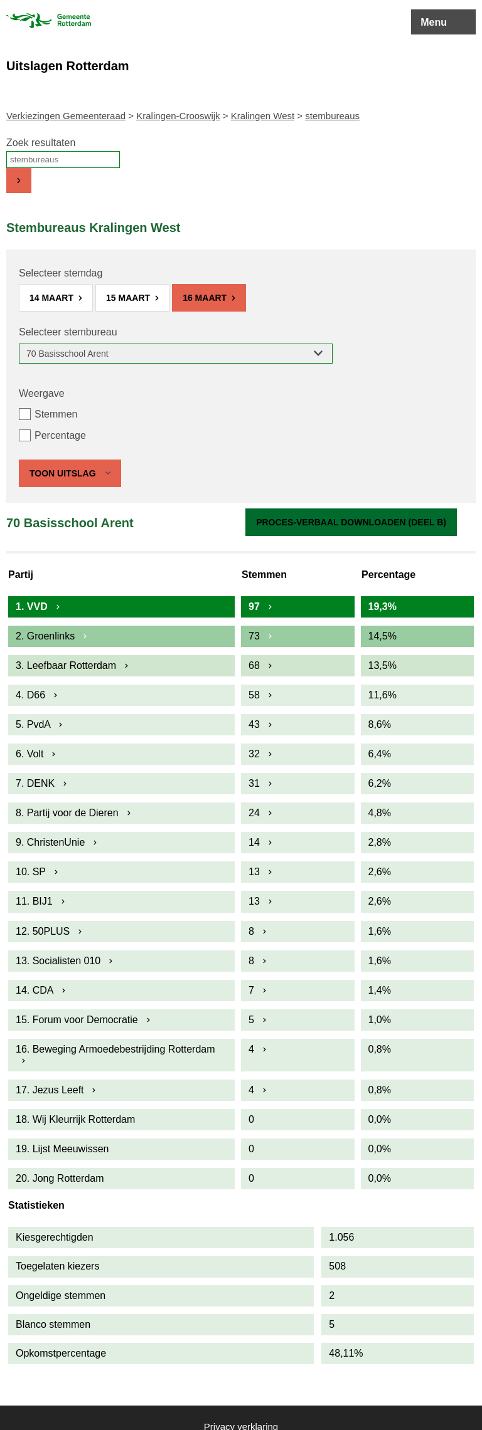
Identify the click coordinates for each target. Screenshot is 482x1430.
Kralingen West (262, 115)
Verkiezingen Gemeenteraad (66, 115)
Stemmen (56, 414)
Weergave (42, 393)
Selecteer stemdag (60, 273)
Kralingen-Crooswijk (178, 115)
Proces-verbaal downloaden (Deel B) (351, 522)
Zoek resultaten (40, 142)
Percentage (60, 435)
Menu (433, 22)
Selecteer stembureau (68, 332)
